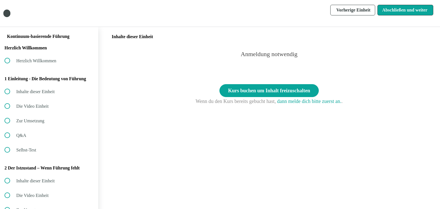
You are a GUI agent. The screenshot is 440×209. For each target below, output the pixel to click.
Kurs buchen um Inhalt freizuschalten (269, 90)
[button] (87, 13)
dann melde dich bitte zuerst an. (309, 101)
